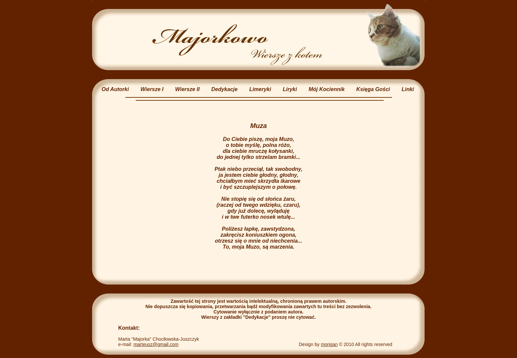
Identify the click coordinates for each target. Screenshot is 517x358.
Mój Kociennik (326, 89)
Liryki (290, 89)
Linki (408, 89)
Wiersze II (187, 89)
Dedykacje (224, 89)
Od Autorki (115, 89)
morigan (329, 344)
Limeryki (260, 89)
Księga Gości (373, 89)
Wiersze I (152, 89)
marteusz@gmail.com (156, 344)
